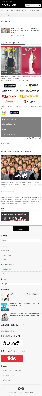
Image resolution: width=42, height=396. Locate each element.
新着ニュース (4, 11)
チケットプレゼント (8, 134)
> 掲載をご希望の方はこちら (33, 138)
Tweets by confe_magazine (8, 191)
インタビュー (24, 35)
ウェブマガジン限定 (35, 11)
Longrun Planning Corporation (25, 392)
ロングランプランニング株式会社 (12, 370)
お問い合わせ (6, 380)
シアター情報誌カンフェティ (19, 11)
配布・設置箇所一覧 (8, 124)
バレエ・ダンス (7, 255)
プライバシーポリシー (9, 375)
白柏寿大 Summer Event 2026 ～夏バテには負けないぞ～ (25, 294)
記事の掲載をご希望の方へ (8, 331)
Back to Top (21, 229)
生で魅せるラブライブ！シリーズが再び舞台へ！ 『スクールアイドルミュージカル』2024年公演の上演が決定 (25, 30)
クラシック (6, 260)
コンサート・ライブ (8, 264)
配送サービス (6, 129)
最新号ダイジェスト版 (9, 119)
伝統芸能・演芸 (7, 269)
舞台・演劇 (6, 250)
